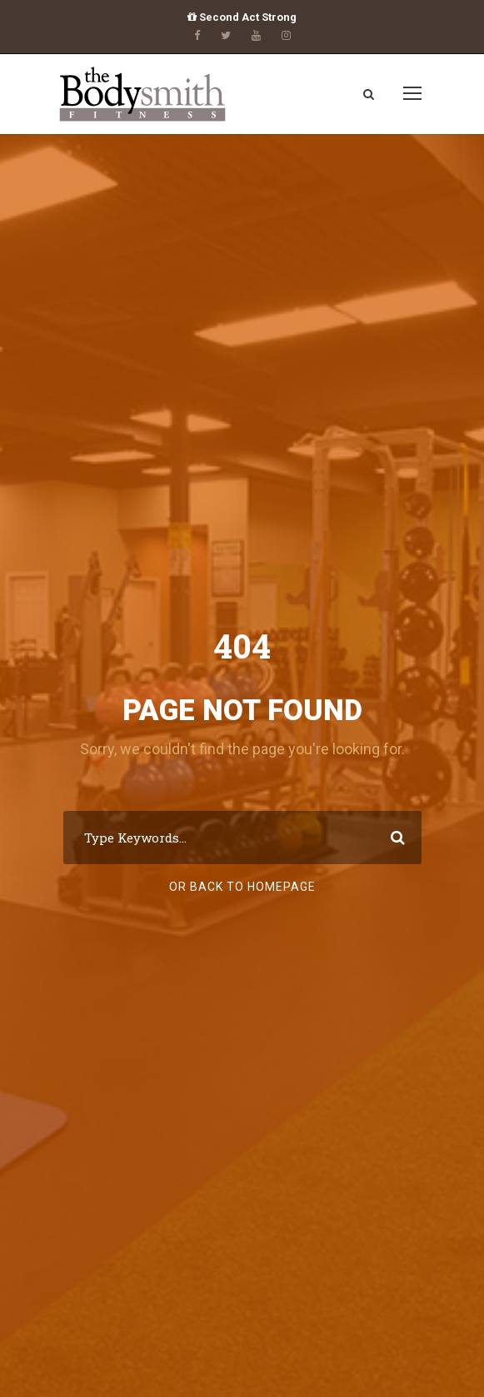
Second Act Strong (242, 17)
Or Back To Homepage (242, 886)
